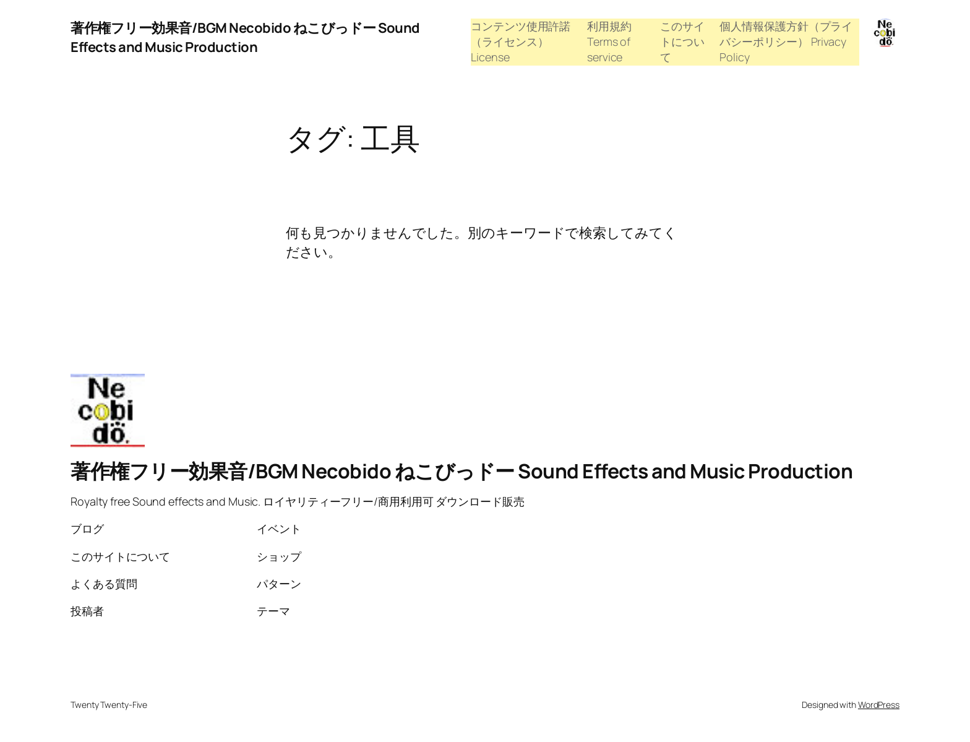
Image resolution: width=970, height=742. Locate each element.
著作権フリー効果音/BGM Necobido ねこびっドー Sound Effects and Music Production (245, 37)
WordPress (878, 704)
